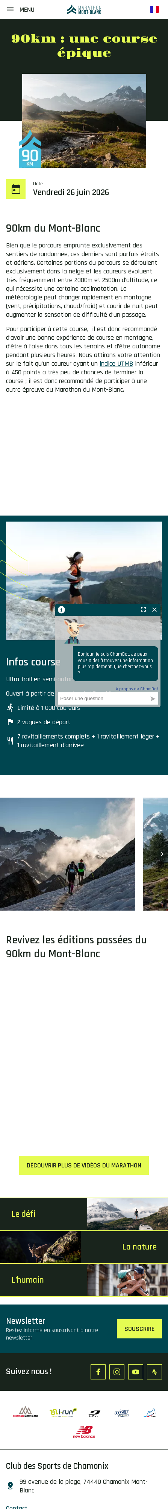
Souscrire (139, 1328)
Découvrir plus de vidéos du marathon (84, 1165)
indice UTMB (116, 363)
